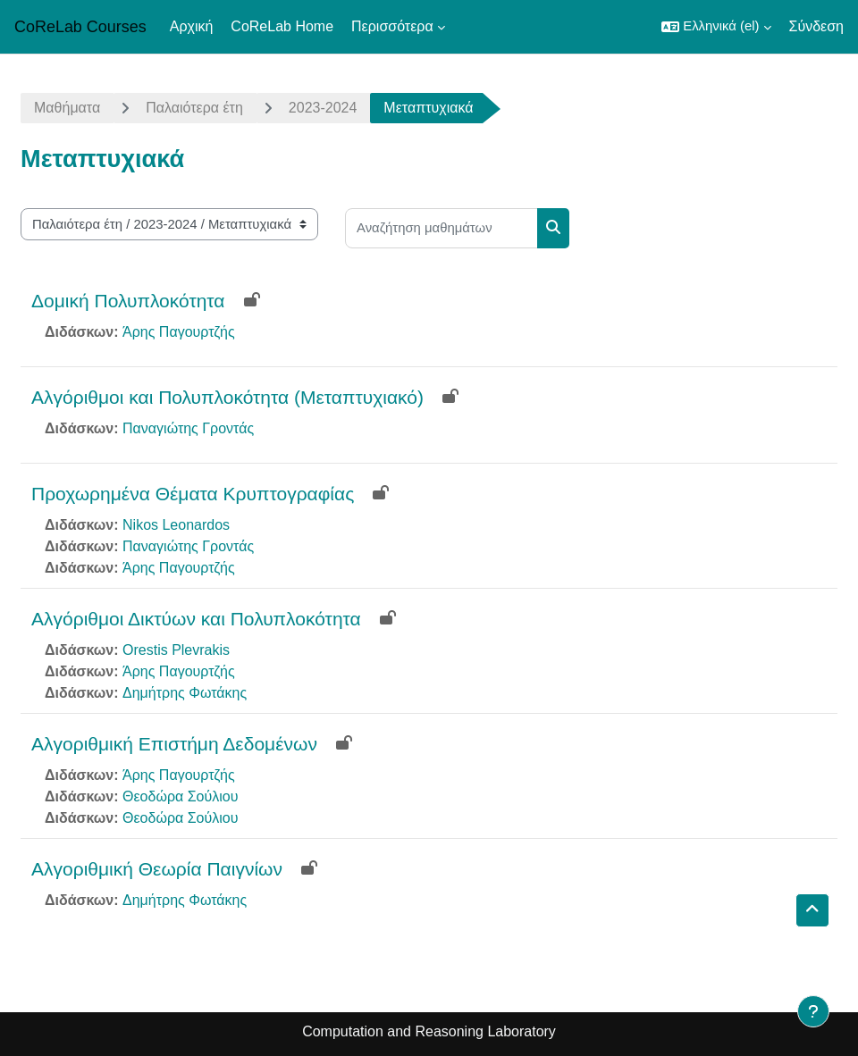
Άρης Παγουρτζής (178, 331)
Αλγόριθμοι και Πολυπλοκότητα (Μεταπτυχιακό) (227, 397)
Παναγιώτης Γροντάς (188, 428)
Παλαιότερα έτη (194, 107)
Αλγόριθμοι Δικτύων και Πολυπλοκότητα (196, 618)
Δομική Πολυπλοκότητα (128, 300)
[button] (716, 27)
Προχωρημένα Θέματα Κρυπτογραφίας (192, 493)
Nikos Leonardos (176, 524)
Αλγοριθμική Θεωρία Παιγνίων (156, 869)
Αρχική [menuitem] (192, 26)
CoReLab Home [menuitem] (282, 26)
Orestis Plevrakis (176, 650)
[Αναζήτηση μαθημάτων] (441, 228)
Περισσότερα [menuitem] (392, 26)
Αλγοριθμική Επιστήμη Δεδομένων (174, 743)
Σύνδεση (816, 26)
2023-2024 (323, 107)
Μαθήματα (67, 107)
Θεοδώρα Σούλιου (180, 796)
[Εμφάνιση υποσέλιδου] (813, 1011)
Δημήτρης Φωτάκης (184, 692)
